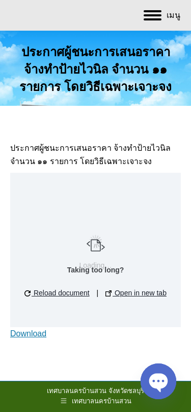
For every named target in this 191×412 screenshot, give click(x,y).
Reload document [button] (57, 293)
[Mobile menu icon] (162, 15)
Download (28, 333)
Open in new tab (136, 293)
